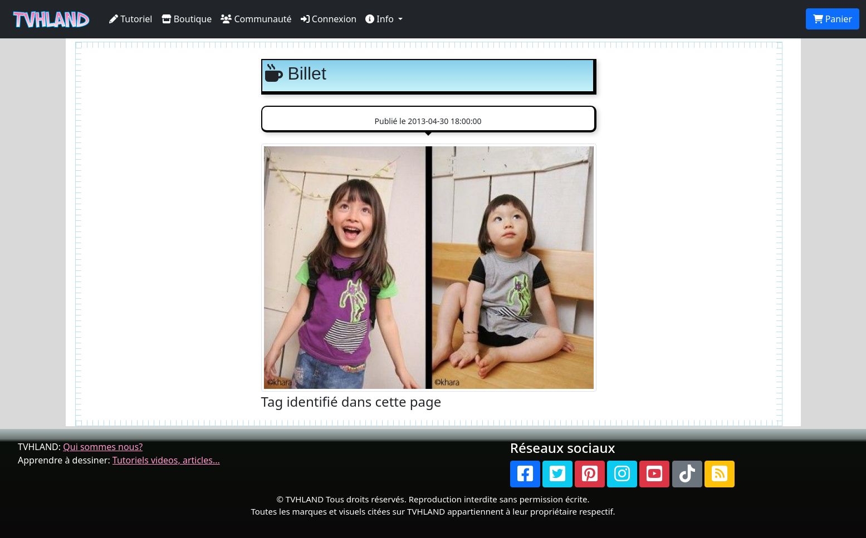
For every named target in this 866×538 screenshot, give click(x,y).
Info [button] (380, 19)
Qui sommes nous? (103, 447)
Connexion (329, 19)
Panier (832, 19)
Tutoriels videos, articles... (166, 460)
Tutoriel (131, 19)
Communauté (256, 19)
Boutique (187, 19)
